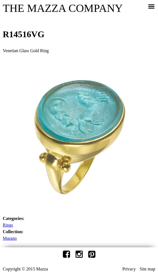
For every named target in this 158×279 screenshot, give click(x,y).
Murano (10, 238)
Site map (147, 269)
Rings (8, 225)
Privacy (129, 269)
